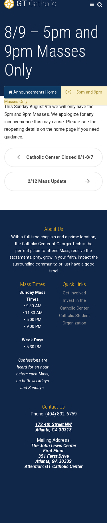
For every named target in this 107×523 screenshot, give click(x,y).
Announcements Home (33, 92)
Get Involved (74, 293)
